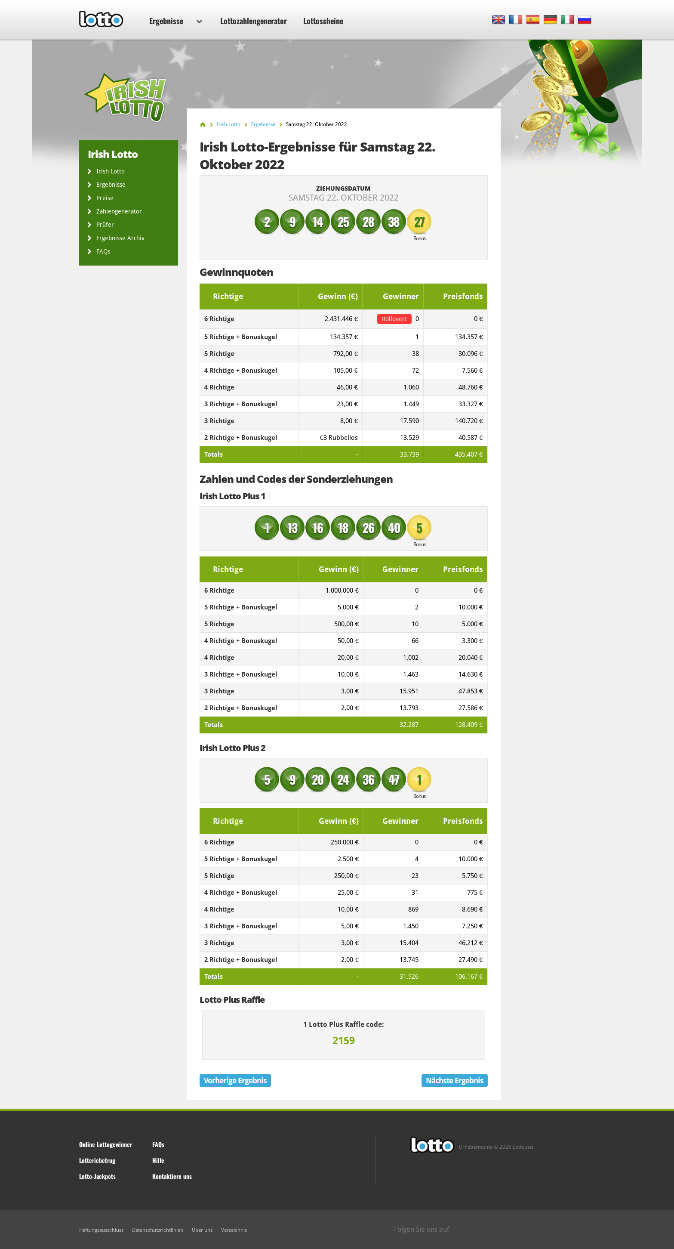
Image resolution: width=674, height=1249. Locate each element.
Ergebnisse (175, 20)
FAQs (103, 251)
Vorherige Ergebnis (235, 1080)
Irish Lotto (110, 171)
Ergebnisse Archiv (120, 238)
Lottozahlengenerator (253, 20)
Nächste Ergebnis (454, 1080)
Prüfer (105, 224)
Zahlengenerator (119, 211)
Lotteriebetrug (97, 1160)
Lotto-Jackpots (97, 1176)
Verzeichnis (234, 1230)
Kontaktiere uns (172, 1176)
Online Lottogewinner (105, 1144)
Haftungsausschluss (101, 1230)
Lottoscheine (323, 20)
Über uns (202, 1230)
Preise (105, 198)
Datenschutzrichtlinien (157, 1230)
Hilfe (158, 1160)
